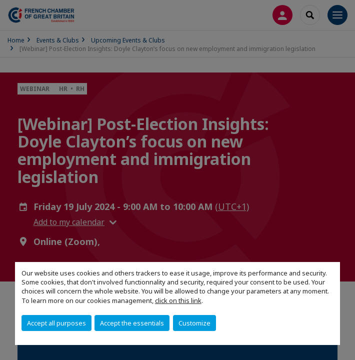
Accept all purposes (56, 323)
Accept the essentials (132, 323)
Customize (194, 323)
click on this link (178, 300)
